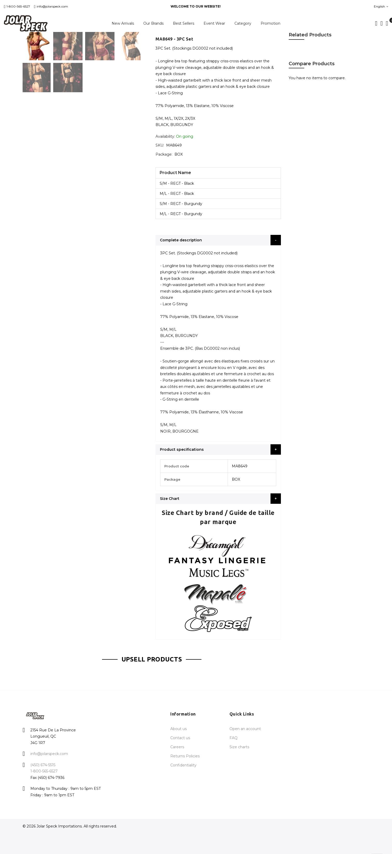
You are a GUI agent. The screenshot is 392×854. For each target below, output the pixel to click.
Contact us (180, 738)
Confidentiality (183, 765)
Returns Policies (185, 756)
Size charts (239, 747)
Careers (177, 747)
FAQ (233, 738)
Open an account (245, 728)
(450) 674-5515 (42, 765)
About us (178, 728)
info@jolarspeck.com (51, 6)
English (381, 6)
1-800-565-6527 (17, 6)
